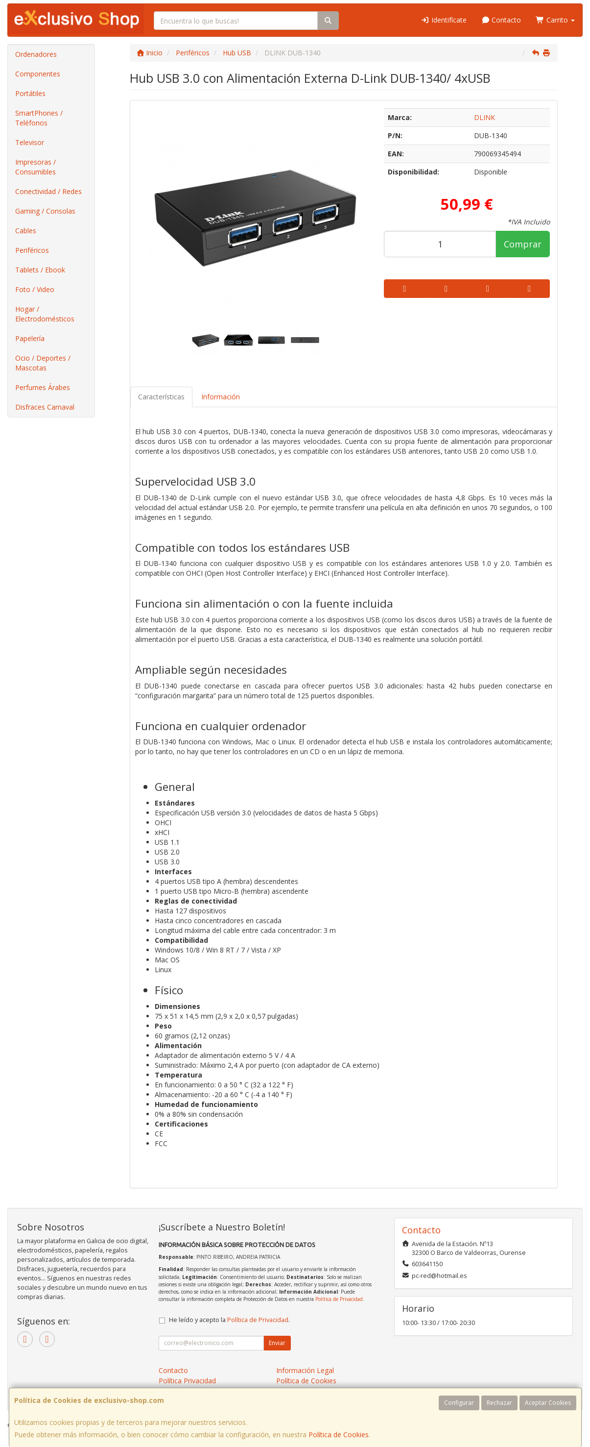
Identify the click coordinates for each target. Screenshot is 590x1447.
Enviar (277, 1343)
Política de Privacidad (339, 1299)
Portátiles (30, 93)
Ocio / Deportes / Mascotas (43, 362)
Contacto (501, 20)
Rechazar (499, 1402)
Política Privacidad (187, 1380)
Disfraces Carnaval (44, 407)
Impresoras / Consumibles (35, 166)
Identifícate (444, 20)
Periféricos (32, 250)
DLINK (484, 117)
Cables (25, 230)
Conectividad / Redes (48, 191)
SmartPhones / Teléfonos (39, 117)
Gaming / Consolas (45, 211)
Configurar (459, 1402)
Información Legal (305, 1370)
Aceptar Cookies (548, 1402)
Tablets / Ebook (40, 269)
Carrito (555, 20)
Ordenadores (36, 54)
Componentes (37, 73)
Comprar (523, 244)
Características (161, 396)
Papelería (30, 338)
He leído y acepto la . (229, 1320)
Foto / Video (34, 289)
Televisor (29, 142)
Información (220, 396)
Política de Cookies (338, 1434)
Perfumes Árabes (42, 387)
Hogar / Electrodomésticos (44, 313)
